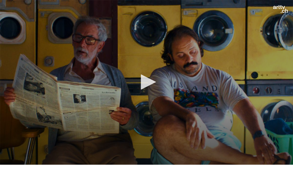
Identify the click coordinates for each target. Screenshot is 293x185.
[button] (146, 82)
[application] (146, 82)
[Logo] (280, 9)
